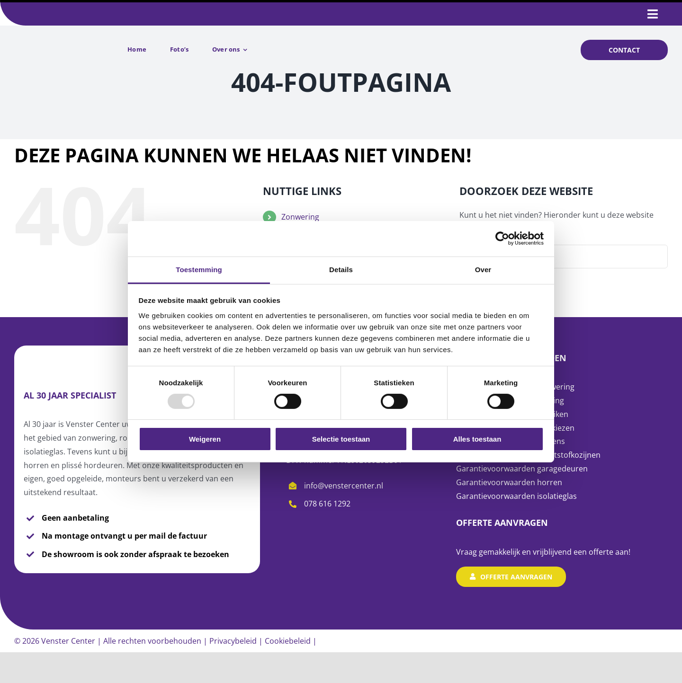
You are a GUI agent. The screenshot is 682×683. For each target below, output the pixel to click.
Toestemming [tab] (199, 269)
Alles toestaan (477, 439)
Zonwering (300, 217)
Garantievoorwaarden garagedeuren (522, 468)
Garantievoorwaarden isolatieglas (517, 496)
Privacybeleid (233, 641)
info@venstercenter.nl (343, 485)
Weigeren (205, 439)
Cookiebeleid (288, 641)
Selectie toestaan (341, 439)
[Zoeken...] (563, 256)
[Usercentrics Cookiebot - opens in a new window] (502, 238)
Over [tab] (483, 269)
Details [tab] (341, 269)
